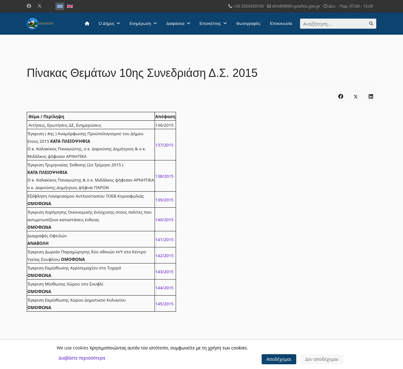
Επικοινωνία (281, 23)
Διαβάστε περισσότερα (82, 358)
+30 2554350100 (248, 6)
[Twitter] (39, 6)
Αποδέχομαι (279, 359)
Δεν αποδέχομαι (321, 359)
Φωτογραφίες (248, 23)
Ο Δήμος (107, 23)
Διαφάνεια (175, 23)
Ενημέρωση (140, 23)
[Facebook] (29, 6)
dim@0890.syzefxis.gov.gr (296, 6)
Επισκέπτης (210, 23)
